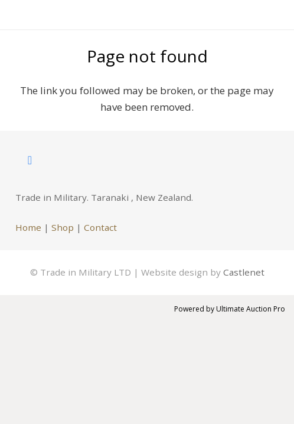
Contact (100, 227)
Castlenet (243, 272)
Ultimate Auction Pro (250, 309)
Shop (62, 227)
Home (28, 227)
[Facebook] (30, 160)
